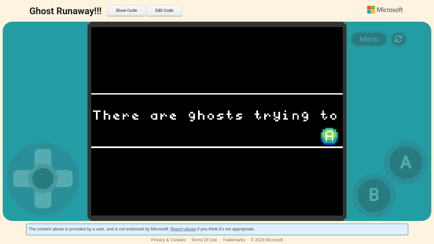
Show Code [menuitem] (126, 10)
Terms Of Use (204, 240)
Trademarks (234, 240)
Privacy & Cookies (168, 240)
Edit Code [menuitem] (164, 10)
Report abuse (183, 229)
